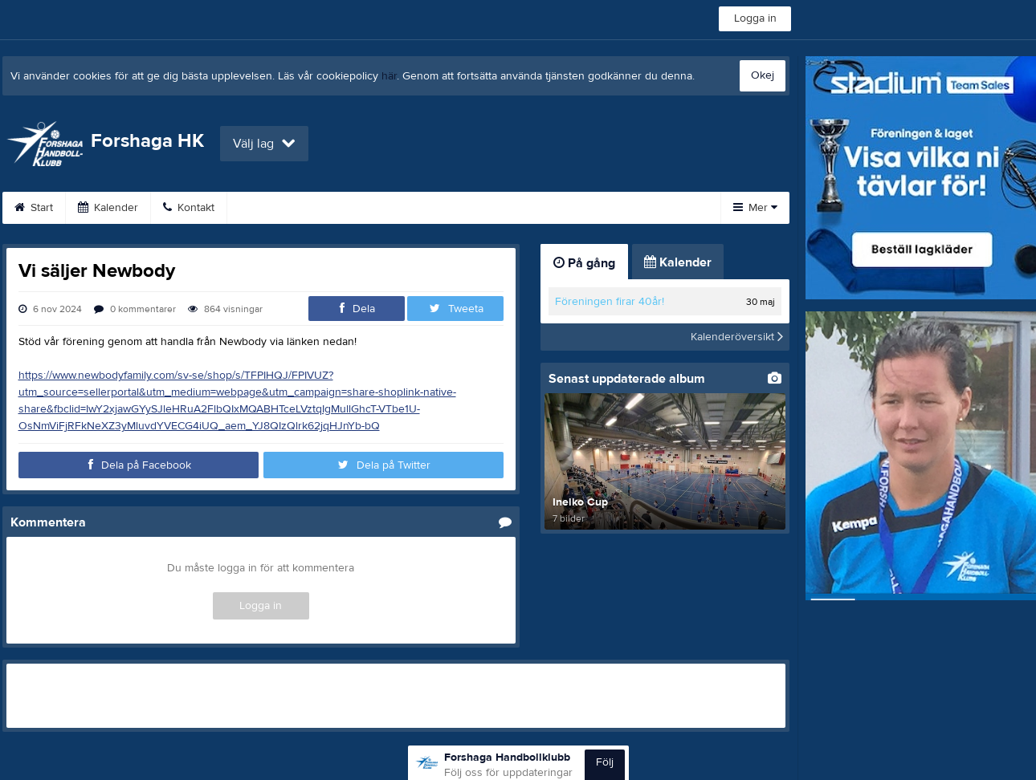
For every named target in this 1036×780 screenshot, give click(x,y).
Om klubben (475, 208)
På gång (584, 263)
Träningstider (373, 208)
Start (33, 208)
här (389, 76)
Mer (755, 208)
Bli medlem (273, 208)
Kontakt (188, 208)
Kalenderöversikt (737, 337)
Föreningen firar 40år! (609, 302)
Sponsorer (572, 208)
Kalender (108, 208)
